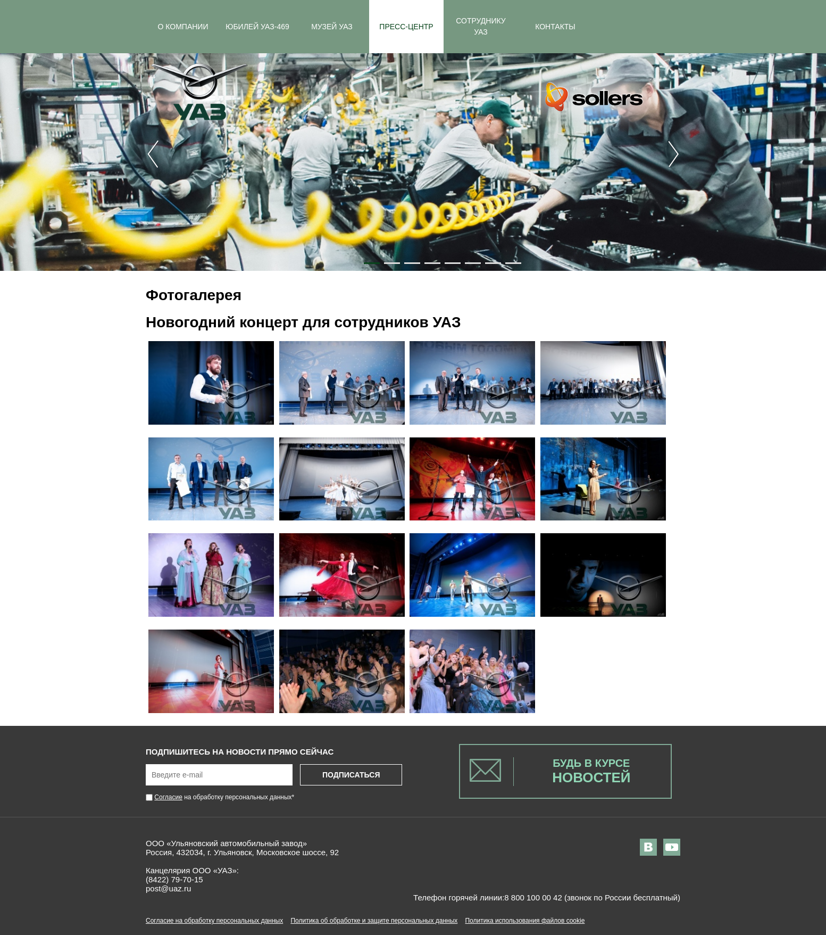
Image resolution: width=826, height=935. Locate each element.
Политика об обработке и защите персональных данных (373, 920)
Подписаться (351, 775)
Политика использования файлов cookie (525, 920)
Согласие (168, 797)
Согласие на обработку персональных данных (214, 920)
